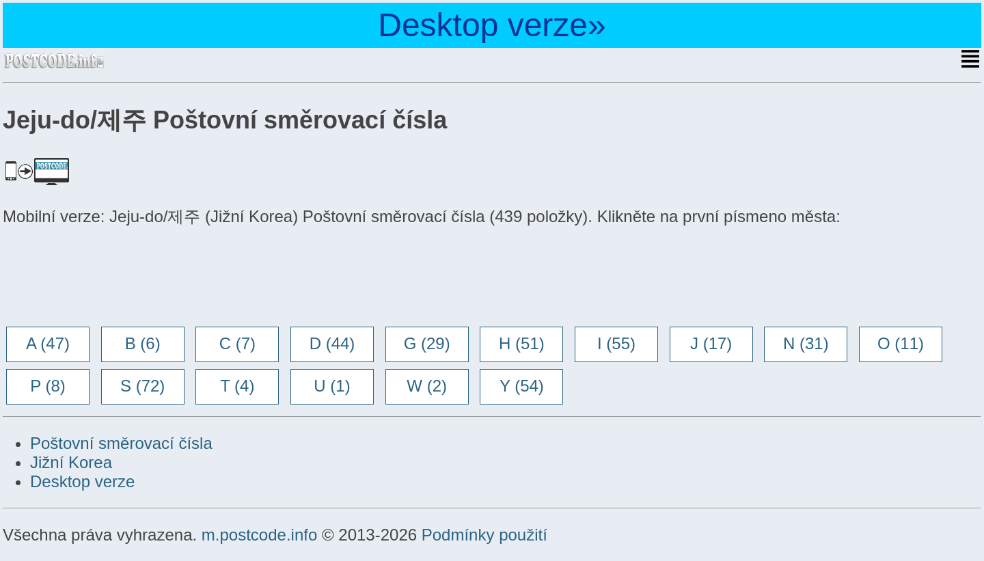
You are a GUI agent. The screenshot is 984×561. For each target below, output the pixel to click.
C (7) (237, 343)
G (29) (427, 343)
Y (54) (522, 386)
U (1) (332, 386)
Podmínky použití (484, 534)
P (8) (48, 386)
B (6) (143, 343)
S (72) (142, 386)
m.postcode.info (259, 534)
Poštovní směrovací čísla (121, 443)
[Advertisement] (112, 278)
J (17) (711, 343)
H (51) (522, 343)
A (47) (48, 343)
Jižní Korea (71, 462)
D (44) (332, 343)
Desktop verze (82, 481)
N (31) (806, 343)
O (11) (900, 343)
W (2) (427, 386)
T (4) (237, 386)
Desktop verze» (492, 25)
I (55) (616, 343)
